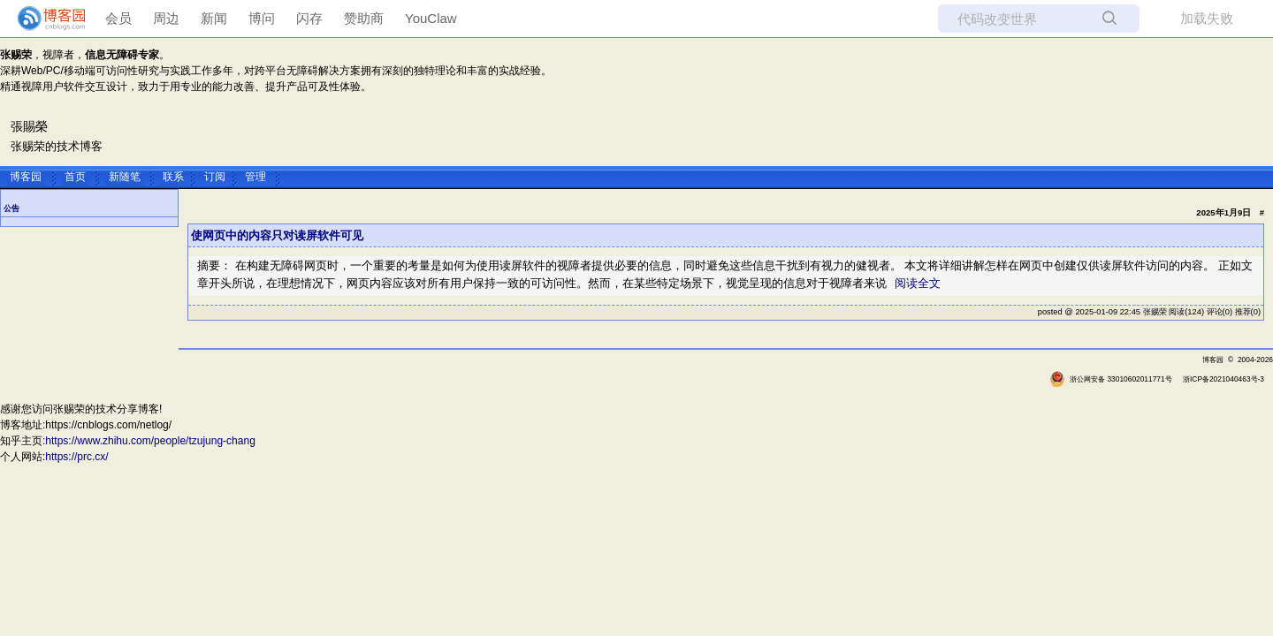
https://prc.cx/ (76, 456)
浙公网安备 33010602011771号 (1110, 379)
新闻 (214, 18)
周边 (166, 18)
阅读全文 (918, 283)
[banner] (44, 18)
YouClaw (431, 18)
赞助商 (364, 18)
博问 (261, 18)
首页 (75, 176)
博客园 (26, 176)
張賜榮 (29, 126)
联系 (173, 176)
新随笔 (125, 176)
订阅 (214, 176)
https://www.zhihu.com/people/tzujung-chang (150, 441)
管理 (255, 176)
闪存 (309, 18)
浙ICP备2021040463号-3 (1223, 379)
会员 (118, 18)
